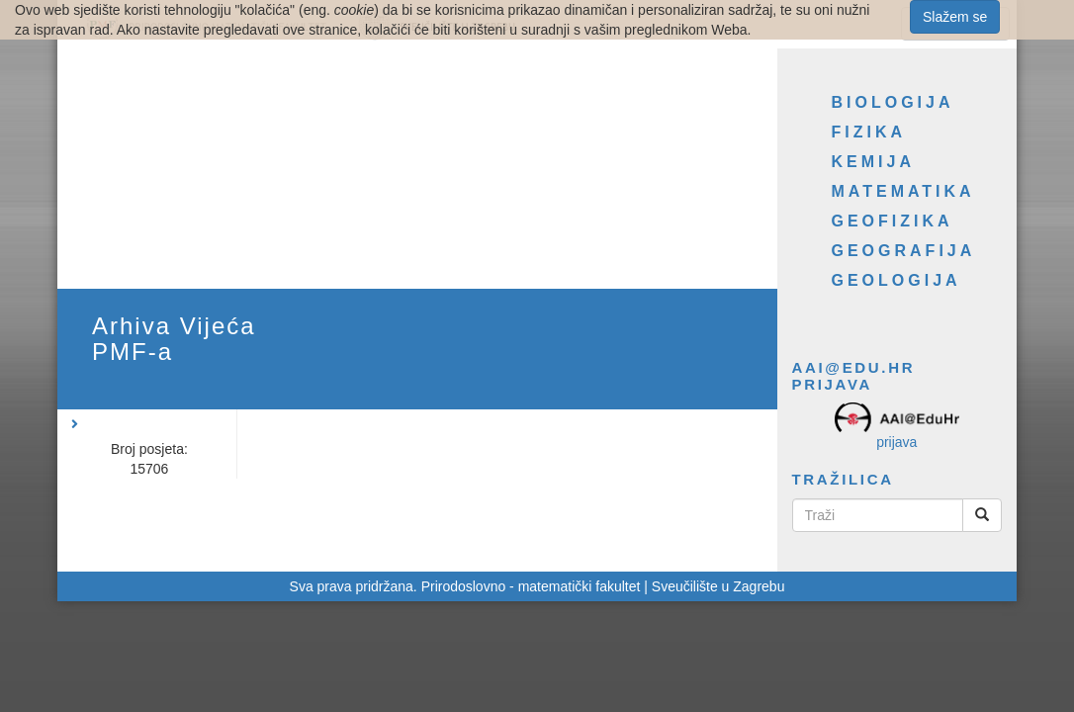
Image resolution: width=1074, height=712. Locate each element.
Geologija (896, 280)
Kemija (873, 161)
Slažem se (955, 17)
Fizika (869, 132)
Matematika (903, 191)
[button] (157, 414)
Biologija (893, 102)
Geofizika (892, 221)
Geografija (904, 250)
